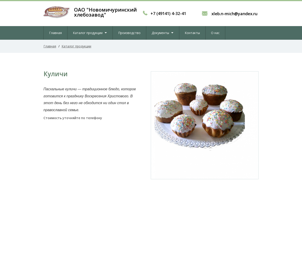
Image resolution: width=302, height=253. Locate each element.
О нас (215, 32)
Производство (129, 32)
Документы (160, 32)
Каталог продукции (88, 32)
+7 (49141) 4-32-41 (168, 13)
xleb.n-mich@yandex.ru (233, 13)
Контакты (192, 32)
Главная (55, 32)
